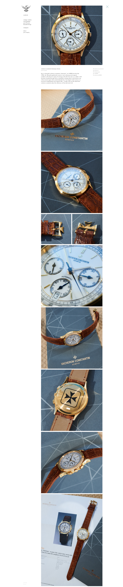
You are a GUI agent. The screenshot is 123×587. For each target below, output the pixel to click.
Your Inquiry (26, 32)
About (24, 30)
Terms (24, 584)
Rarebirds (25, 15)
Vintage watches (27, 19)
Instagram (25, 27)
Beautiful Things (27, 24)
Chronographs (26, 21)
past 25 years (26, 23)
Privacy (25, 582)
